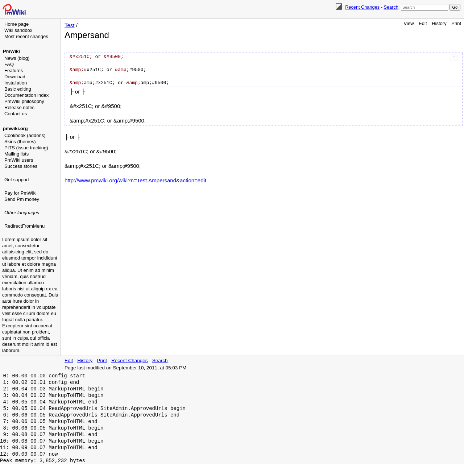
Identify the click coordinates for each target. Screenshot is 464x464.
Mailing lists (16, 154)
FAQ (9, 64)
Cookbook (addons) (24, 135)
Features (13, 70)
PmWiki (11, 51)
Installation (15, 83)
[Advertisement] (31, 266)
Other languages (21, 212)
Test (70, 25)
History (439, 23)
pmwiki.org (15, 128)
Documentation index (26, 95)
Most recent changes (26, 36)
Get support (16, 179)
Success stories (20, 166)
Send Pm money (21, 199)
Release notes (19, 107)
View (409, 23)
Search (391, 7)
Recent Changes (362, 7)
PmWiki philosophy (24, 101)
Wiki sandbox (18, 30)
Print (456, 23)
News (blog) (16, 58)
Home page (16, 24)
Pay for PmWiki (20, 193)
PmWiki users (18, 160)
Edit (423, 23)
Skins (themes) (20, 141)
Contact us (15, 113)
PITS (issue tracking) (26, 147)
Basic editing (17, 89)
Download (14, 76)
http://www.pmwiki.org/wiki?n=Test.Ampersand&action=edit (135, 180)
